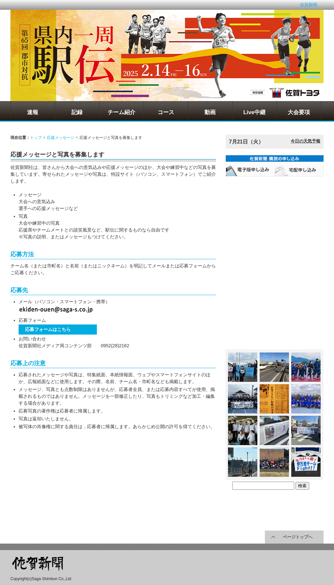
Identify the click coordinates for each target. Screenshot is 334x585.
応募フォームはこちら (48, 329)
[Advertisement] (61, 478)
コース (166, 112)
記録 (77, 112)
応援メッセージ (60, 137)
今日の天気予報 (305, 141)
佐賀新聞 (308, 4)
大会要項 (299, 112)
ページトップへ (297, 536)
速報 (32, 112)
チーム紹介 (121, 112)
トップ (36, 137)
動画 (210, 112)
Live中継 (254, 112)
